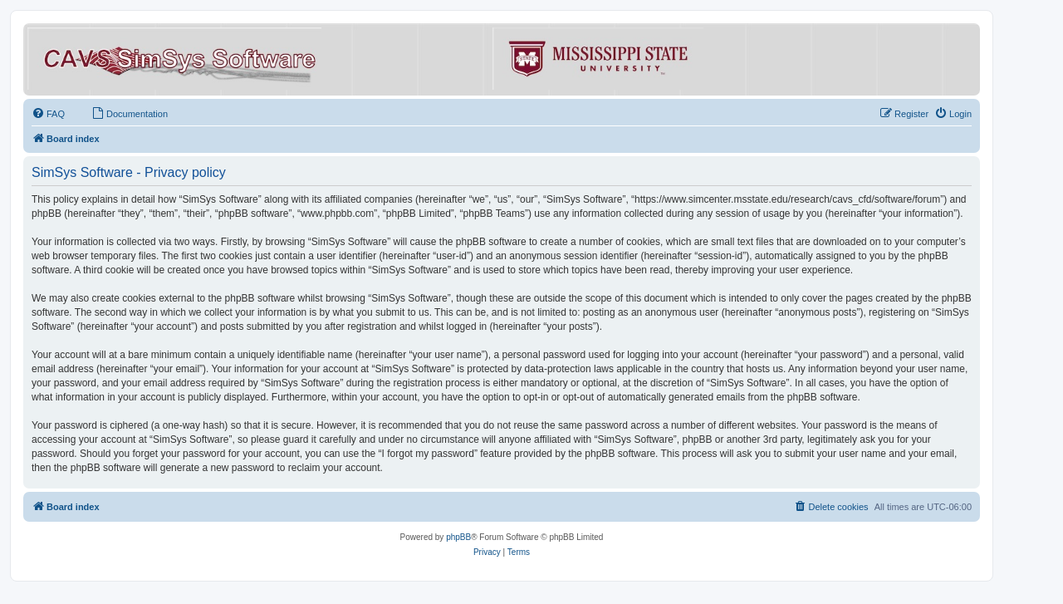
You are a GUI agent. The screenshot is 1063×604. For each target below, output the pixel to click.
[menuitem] (48, 114)
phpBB (458, 537)
